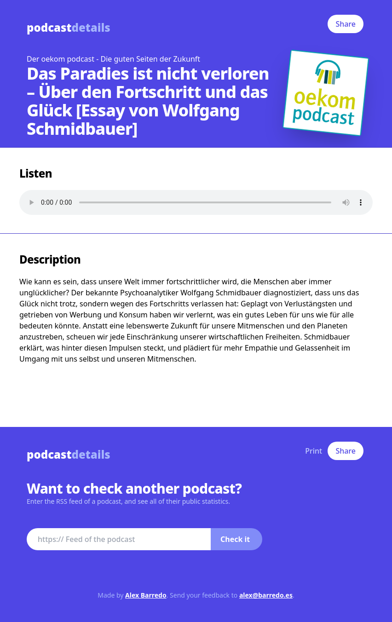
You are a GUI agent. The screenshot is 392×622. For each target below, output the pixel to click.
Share (345, 24)
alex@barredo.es (266, 595)
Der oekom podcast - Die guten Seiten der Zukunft (113, 59)
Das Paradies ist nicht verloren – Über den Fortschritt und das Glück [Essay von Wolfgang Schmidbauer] (148, 101)
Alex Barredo (146, 595)
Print (313, 451)
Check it (235, 539)
